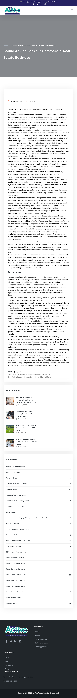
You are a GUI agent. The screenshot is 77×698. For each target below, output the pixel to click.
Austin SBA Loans (38, 472)
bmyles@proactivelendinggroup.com (33, 2)
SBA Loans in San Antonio (38, 552)
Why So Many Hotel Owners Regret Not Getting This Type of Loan (26, 441)
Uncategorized (38, 603)
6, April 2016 (31, 101)
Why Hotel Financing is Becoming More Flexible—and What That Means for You (26, 400)
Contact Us (9, 665)
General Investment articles (38, 484)
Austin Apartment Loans (38, 467)
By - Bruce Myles (15, 101)
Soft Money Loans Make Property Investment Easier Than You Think (25, 414)
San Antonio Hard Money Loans (38, 541)
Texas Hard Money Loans (38, 586)
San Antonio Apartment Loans (38, 529)
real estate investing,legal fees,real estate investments (38, 518)
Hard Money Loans (41, 639)
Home (6, 45)
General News (38, 489)
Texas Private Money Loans (38, 592)
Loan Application (41, 647)
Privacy (7, 669)
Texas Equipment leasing (38, 580)
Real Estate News (38, 523)
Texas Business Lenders (38, 558)
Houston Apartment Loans (38, 495)
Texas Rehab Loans (38, 597)
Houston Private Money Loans (38, 501)
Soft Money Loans (41, 643)
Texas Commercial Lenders (38, 563)
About (37, 635)
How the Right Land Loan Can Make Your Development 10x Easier (26, 427)
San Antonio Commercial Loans (38, 535)
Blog (6, 661)
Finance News (38, 478)
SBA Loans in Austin (38, 546)
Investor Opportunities (38, 506)
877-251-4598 (51, 2)
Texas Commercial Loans (38, 569)
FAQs (6, 658)
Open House (38, 512)
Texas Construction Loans (38, 575)
